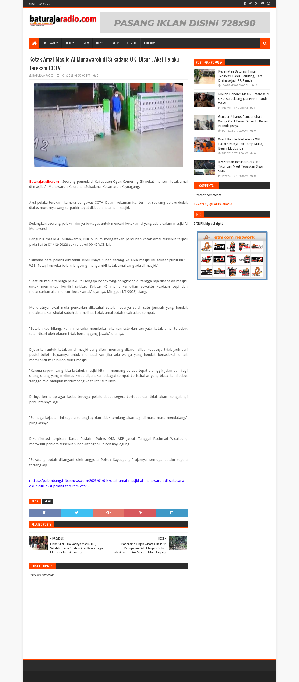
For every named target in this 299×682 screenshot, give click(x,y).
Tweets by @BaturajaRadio (213, 204)
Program (49, 42)
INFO (68, 42)
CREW (85, 42)
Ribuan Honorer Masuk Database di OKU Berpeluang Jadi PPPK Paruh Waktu (243, 98)
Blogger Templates (82, 676)
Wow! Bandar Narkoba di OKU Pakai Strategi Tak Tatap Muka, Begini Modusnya (240, 143)
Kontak (132, 42)
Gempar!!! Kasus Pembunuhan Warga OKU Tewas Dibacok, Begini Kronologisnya (243, 121)
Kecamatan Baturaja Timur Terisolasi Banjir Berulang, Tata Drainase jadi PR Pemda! (240, 76)
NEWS (99, 42)
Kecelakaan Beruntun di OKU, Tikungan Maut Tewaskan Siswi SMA (240, 166)
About (32, 3)
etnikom (149, 42)
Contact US (44, 3)
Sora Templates (55, 676)
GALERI (115, 42)
